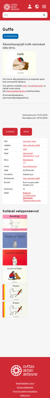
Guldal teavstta (10, 36)
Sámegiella (28, 198)
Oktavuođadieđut (25, 387)
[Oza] (25, 15)
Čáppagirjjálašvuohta (32, 201)
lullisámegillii (36, 86)
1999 (25, 149)
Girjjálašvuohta (29, 195)
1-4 (24, 162)
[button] (37, 6)
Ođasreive (25, 395)
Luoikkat (10, 131)
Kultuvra (27, 193)
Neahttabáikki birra (25, 383)
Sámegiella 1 (28, 153)
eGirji (26, 131)
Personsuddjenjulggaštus (25, 391)
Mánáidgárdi (28, 160)
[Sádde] (44, 15)
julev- (25, 86)
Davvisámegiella (30, 166)
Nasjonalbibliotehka (16, 91)
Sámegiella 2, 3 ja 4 (31, 156)
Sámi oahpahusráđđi (31, 145)
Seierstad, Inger (29, 141)
